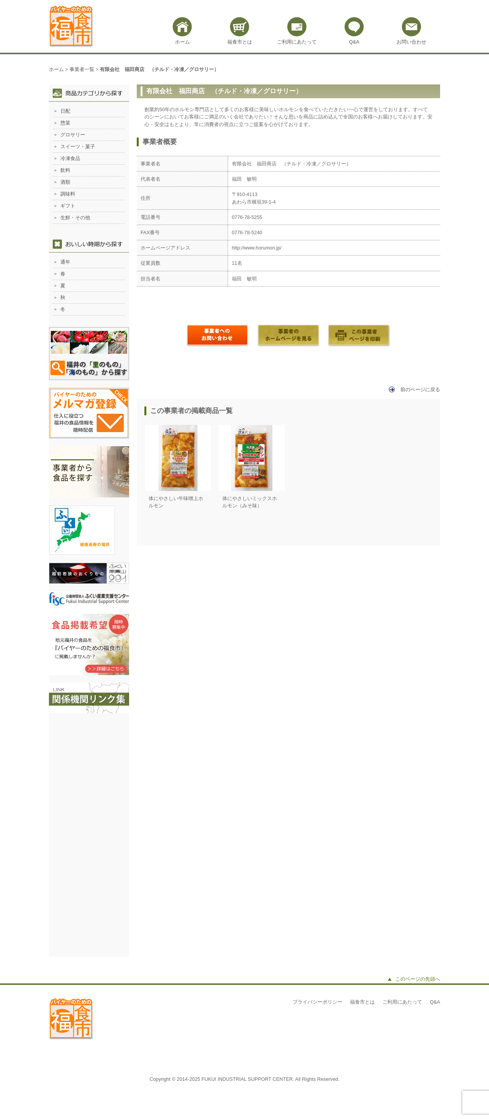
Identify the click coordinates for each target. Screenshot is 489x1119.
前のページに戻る (420, 389)
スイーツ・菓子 (77, 146)
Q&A (354, 42)
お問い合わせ (411, 42)
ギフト (67, 206)
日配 (65, 111)
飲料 (65, 170)
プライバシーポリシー (317, 1002)
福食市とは (239, 42)
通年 (65, 262)
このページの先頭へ (417, 979)
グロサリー (72, 135)
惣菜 (65, 123)
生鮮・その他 (75, 217)
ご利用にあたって (297, 42)
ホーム (182, 42)
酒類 (65, 182)
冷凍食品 (70, 158)
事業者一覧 (82, 69)
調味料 (67, 194)
